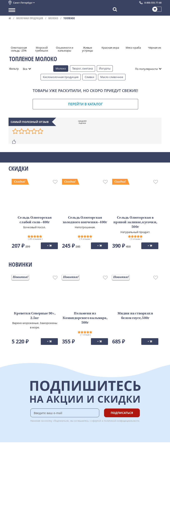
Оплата (58, 458)
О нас (12, 458)
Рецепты (59, 472)
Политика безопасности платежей (31, 490)
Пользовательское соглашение (29, 481)
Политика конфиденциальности (29, 486)
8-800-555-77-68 (152, 2)
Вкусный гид (62, 476)
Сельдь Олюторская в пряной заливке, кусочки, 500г (135, 222)
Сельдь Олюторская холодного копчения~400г (85, 220)
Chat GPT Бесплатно (99, 456)
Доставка (60, 453)
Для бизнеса (16, 521)
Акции (13, 476)
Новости (14, 472)
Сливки (89, 77)
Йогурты (104, 68)
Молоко (53, 18)
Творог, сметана (82, 68)
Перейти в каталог (85, 104)
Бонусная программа (68, 463)
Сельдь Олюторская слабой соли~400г (35, 220)
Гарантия (60, 467)
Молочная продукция (29, 18)
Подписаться (122, 413)
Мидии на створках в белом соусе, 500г (135, 316)
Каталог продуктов (21, 453)
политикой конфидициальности (121, 420)
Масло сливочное (111, 77)
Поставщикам (18, 517)
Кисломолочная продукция (60, 77)
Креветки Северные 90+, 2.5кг (34, 316)
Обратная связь (19, 467)
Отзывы (14, 500)
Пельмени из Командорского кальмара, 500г (85, 318)
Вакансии (15, 526)
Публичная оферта (21, 495)
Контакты (15, 463)
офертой (96, 420)
